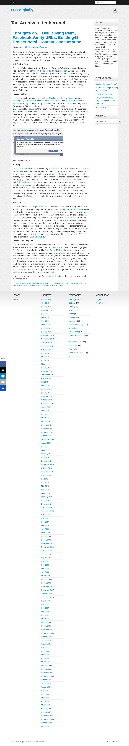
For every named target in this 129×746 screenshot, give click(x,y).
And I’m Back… (101, 107)
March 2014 (45, 364)
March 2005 (45, 705)
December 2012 (47, 396)
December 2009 (47, 504)
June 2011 (45, 446)
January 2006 (46, 669)
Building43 (26, 182)
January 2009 (46, 540)
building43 (59, 283)
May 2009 (45, 525)
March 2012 (45, 418)
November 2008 (47, 547)
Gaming (29, 283)
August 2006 (46, 644)
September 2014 (47, 346)
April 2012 (45, 414)
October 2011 (46, 436)
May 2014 (45, 357)
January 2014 (46, 367)
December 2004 (47, 716)
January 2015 (46, 332)
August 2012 (46, 407)
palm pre (20, 285)
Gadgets (23, 283)
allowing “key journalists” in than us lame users (36, 100)
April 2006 (45, 658)
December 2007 (47, 586)
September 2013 (47, 375)
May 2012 (45, 410)
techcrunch (48, 285)
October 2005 (46, 680)
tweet (36, 234)
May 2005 (45, 698)
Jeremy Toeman (40, 47)
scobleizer (39, 285)
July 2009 (44, 518)
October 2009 (46, 507)
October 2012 (46, 400)
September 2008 (47, 554)
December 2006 (47, 629)
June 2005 (45, 694)
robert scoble (29, 285)
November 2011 (47, 432)
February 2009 (46, 536)
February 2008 (46, 579)
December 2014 (47, 335)
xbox (55, 285)
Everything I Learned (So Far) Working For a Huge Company (105, 101)
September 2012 (47, 403)
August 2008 (46, 558)
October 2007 (46, 594)
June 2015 (45, 314)
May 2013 (45, 385)
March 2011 (45, 450)
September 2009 (47, 511)
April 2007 (45, 615)
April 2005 (45, 701)
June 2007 (45, 608)
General (36, 283)
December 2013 (47, 371)
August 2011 (46, 443)
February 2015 (46, 328)
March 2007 (45, 619)
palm (14, 285)
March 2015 (45, 324)
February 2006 (46, 665)
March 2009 (45, 532)
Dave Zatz (49, 250)
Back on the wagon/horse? (106, 84)
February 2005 (46, 708)
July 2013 (44, 382)
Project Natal (37, 206)
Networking (73, 328)
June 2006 (45, 651)
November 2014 (47, 339)
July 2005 (44, 690)
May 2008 (45, 568)
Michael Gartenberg (65, 250)
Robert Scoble (28, 168)
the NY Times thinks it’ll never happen (50, 71)
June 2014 (45, 353)
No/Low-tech (74, 332)
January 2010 (46, 500)
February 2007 (46, 622)
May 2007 (45, 611)
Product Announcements (78, 335)
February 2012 (46, 421)
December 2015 (47, 310)
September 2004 (47, 726)
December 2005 (47, 672)
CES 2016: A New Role (104, 94)
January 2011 (46, 457)
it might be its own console (71, 209)
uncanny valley (38, 237)
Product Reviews (75, 342)
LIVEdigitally (22, 10)
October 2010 (46, 468)
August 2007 (46, 601)
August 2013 (46, 378)
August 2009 (46, 514)
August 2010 (46, 475)
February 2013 (46, 389)
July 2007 (44, 604)
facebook (77, 283)
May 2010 (45, 486)
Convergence (74, 299)
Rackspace (55, 168)
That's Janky (73, 345)
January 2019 (46, 299)
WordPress (100, 303)
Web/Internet (44, 283)
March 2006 (45, 662)
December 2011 (47, 428)
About (15, 2)
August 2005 (46, 687)
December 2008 (47, 543)
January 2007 (46, 626)
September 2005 (47, 683)
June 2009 (45, 522)
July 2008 (44, 561)
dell (72, 283)
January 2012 (46, 425)
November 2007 (47, 590)
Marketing (72, 321)
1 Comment (62, 285)
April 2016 (45, 303)
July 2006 (44, 647)
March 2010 (45, 493)
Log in (98, 299)
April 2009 (45, 529)
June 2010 (45, 482)
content (67, 283)
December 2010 (47, 461)
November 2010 (47, 464)
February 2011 (46, 454)
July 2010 (44, 479)
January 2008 (46, 583)
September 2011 (47, 439)
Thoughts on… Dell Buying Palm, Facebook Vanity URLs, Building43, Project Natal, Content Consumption (47, 37)
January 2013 (46, 393)
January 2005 (46, 712)
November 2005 (47, 676)
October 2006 (46, 637)
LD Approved (74, 317)
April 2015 (45, 321)
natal (84, 283)
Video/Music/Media (76, 352)
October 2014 (46, 342)
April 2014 (45, 360)
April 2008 (45, 572)
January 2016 (46, 306)
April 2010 (45, 489)
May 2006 (45, 655)
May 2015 (45, 317)
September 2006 (47, 640)
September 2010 (47, 471)
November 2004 (47, 719)
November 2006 (47, 633)
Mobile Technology (76, 324)
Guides (71, 314)
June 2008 (45, 565)
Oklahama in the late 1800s (61, 98)
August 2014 (46, 350)
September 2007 (47, 597)
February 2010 (46, 497)
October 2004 (46, 723)
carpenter (32, 109)
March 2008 (45, 576)
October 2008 (46, 550)
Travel (71, 349)
